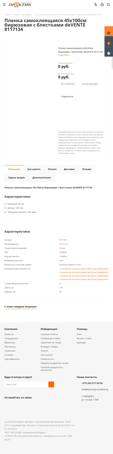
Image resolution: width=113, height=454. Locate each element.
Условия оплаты (49, 334)
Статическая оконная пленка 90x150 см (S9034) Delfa (83, 275)
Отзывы (8, 354)
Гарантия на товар (51, 342)
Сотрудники (11, 338)
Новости (9, 334)
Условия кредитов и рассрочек (52, 368)
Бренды (81, 342)
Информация (49, 329)
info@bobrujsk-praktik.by (95, 389)
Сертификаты (12, 358)
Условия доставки (50, 338)
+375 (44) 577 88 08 (92, 383)
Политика (9, 350)
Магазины (10, 346)
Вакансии (9, 342)
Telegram (29, 404)
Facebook (15, 404)
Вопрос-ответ (84, 338)
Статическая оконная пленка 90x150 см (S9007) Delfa (83, 268)
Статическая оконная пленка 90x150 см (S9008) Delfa (83, 272)
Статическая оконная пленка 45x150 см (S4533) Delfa (83, 279)
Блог (79, 334)
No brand (63, 244)
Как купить (47, 354)
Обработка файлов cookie (55, 363)
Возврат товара (49, 346)
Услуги (44, 350)
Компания (10, 329)
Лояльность (47, 358)
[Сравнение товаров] (108, 52)
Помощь (82, 329)
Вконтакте (7, 404)
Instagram (22, 404)
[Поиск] (108, 5)
